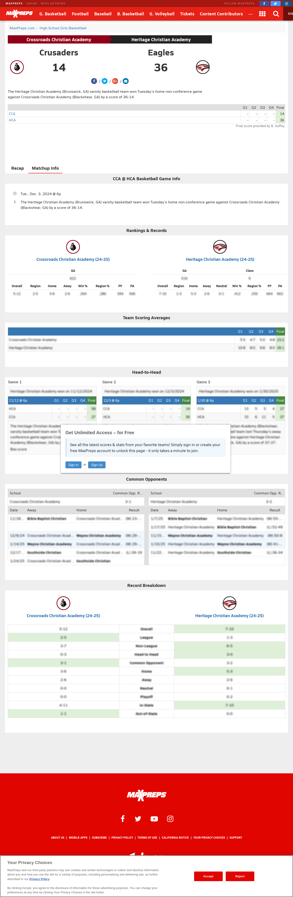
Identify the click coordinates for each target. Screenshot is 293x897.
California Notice (175, 838)
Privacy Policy (122, 838)
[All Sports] (251, 14)
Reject (239, 876)
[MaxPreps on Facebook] (264, 3)
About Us (57, 838)
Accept (208, 876)
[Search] (276, 14)
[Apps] (262, 14)
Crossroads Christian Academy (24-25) (73, 259)
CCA (12, 113)
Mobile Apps (78, 838)
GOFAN (32, 3)
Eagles (161, 52)
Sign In (73, 465)
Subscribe (99, 838)
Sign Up (97, 465)
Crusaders (58, 52)
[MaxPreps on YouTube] (154, 818)
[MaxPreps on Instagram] (287, 3)
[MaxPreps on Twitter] (276, 3)
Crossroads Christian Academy (59, 39)
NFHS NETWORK (53, 3)
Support (236, 838)
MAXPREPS (14, 3)
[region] (146, 876)
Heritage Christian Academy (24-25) (220, 259)
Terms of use (147, 838)
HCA (12, 119)
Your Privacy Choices (209, 838)
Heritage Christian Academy (161, 39)
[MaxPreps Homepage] (147, 795)
